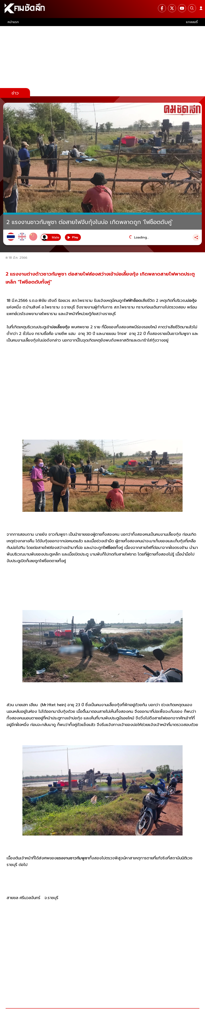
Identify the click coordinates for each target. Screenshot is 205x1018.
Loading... (141, 237)
